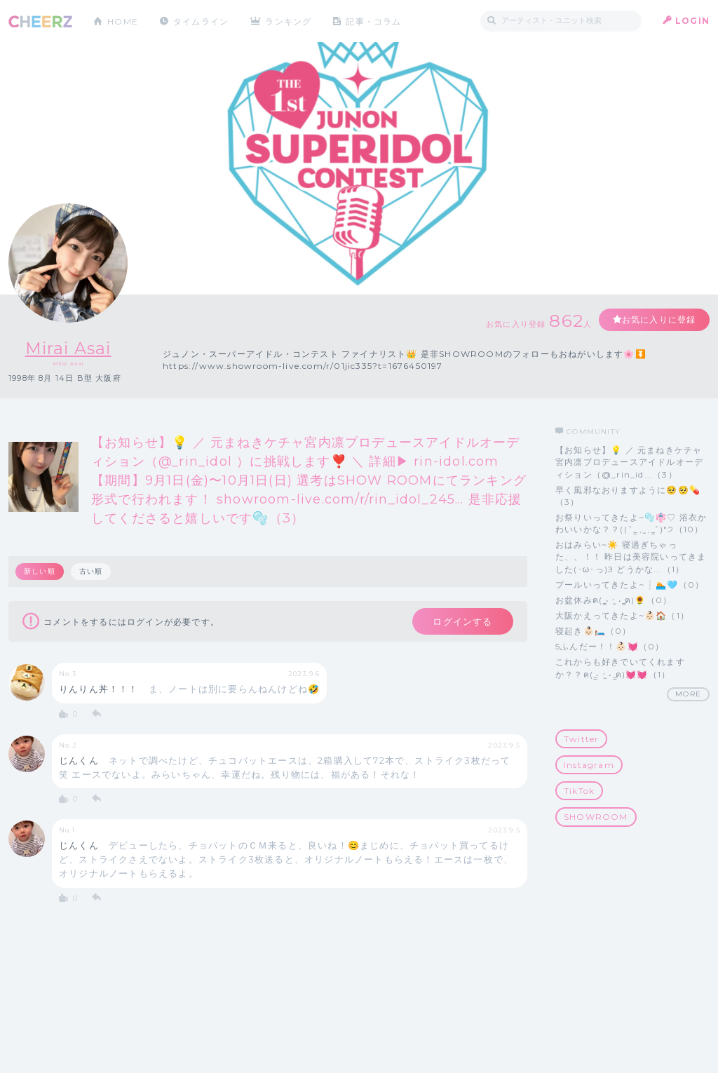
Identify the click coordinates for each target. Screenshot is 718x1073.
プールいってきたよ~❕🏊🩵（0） (629, 584)
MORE (688, 694)
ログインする (462, 621)
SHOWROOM (596, 816)
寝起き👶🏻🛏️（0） (593, 631)
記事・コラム (374, 20)
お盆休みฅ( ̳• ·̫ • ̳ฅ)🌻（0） (613, 600)
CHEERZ (40, 21)
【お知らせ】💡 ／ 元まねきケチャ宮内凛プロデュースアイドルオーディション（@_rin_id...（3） (629, 462)
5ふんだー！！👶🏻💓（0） (609, 646)
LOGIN (692, 20)
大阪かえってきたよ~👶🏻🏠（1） (622, 615)
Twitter (581, 739)
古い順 (91, 571)
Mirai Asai (68, 348)
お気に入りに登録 (658, 319)
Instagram (589, 765)
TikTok (579, 790)
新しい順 (39, 571)
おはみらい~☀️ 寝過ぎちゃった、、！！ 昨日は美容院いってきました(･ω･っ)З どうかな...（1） (630, 556)
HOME (122, 20)
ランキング (289, 20)
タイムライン (201, 20)
